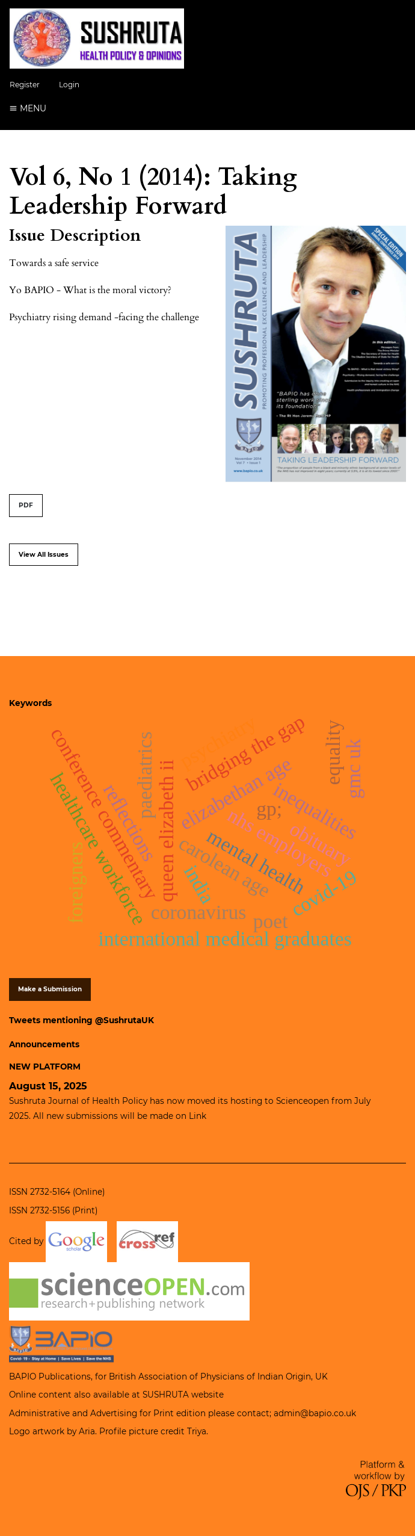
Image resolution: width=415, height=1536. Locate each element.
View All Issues (44, 555)
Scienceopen (302, 1101)
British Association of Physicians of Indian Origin (210, 1376)
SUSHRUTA (166, 1394)
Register (25, 84)
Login (69, 84)
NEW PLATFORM (45, 1066)
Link (197, 1116)
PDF (26, 505)
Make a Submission (50, 989)
